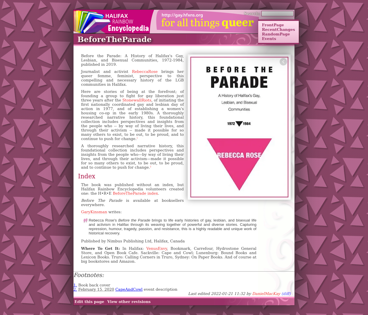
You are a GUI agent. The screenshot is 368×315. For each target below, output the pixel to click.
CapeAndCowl (128, 289)
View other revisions (129, 302)
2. (75, 289)
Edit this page (89, 302)
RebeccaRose (145, 71)
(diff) (286, 294)
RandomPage (276, 34)
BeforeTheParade (114, 39)
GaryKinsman (94, 212)
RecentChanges (278, 29)
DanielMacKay (266, 294)
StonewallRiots (136, 100)
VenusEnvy (156, 248)
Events (269, 38)
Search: (252, 13)
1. (75, 285)
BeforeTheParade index (135, 193)
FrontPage (273, 25)
